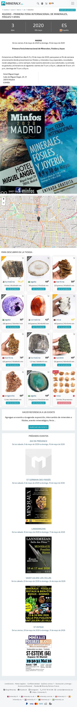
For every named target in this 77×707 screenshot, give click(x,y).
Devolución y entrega (63, 684)
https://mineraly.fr (39, 692)
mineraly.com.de (45, 696)
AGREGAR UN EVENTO (38, 427)
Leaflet (53, 247)
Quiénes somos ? (47, 684)
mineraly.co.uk (28, 696)
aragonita (8, 395)
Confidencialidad (33, 684)
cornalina (34, 319)
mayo (19, 10)
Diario (6, 10)
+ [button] (3, 199)
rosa (57, 395)
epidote (59, 357)
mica (57, 319)
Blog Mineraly (9, 690)
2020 (13, 10)
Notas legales (20, 684)
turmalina (8, 281)
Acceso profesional (25, 686)
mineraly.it (60, 696)
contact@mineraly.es (65, 690)
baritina (59, 281)
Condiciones (9, 684)
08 (24, 10)
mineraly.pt (44, 699)
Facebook (22, 690)
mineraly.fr (12, 696)
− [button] (3, 203)
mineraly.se (58, 699)
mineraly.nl (30, 699)
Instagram (33, 690)
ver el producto (13, 289)
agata (32, 281)
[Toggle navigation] (72, 3)
